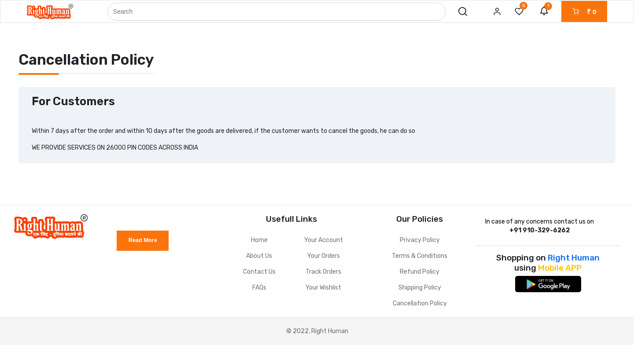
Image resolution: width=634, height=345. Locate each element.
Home (259, 240)
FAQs (259, 287)
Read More (143, 240)
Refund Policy (419, 271)
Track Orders (323, 271)
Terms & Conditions (419, 256)
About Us (259, 256)
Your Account (323, 240)
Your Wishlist (323, 287)
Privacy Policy (420, 240)
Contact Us (259, 271)
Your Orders (323, 256)
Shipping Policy (419, 287)
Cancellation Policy (420, 303)
